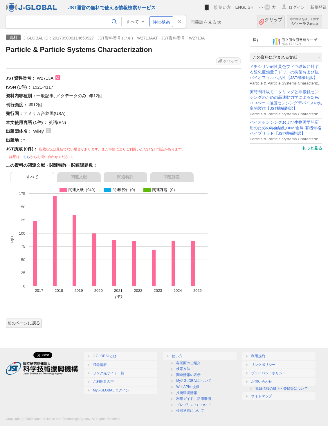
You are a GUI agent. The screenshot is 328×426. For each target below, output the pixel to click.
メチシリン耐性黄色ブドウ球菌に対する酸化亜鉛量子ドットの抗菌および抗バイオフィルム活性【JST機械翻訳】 (284, 72)
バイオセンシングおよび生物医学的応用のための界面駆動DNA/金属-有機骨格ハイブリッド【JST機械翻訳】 (285, 128)
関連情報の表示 (188, 375)
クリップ (273, 21)
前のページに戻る (24, 323)
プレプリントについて (193, 405)
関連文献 (79, 177)
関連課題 (172, 177)
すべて (32, 177)
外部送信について (190, 411)
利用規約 (258, 356)
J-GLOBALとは (105, 356)
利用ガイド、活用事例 (193, 399)
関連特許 (125, 177)
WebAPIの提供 (187, 387)
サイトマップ (261, 396)
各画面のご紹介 (188, 363)
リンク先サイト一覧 (108, 373)
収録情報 (100, 365)
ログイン (297, 7)
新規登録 (318, 7)
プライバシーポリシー (268, 373)
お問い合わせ (261, 382)
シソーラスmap (304, 21)
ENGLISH (244, 7)
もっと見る (312, 148)
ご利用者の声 (103, 382)
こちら (25, 157)
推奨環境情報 (186, 393)
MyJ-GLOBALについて (194, 381)
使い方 (225, 7)
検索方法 (183, 369)
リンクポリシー (263, 365)
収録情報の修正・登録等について (281, 389)
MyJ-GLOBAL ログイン (111, 390)
